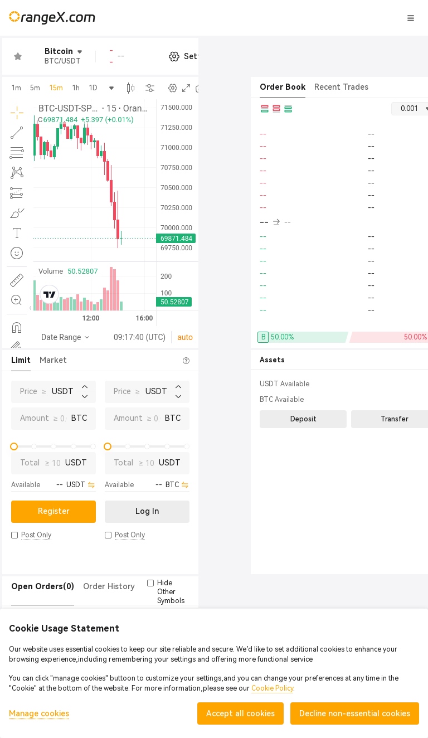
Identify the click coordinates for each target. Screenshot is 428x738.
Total (30, 462)
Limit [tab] (21, 360)
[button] (331, 56)
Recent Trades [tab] (341, 86)
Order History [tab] (109, 586)
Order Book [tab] (282, 86)
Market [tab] (53, 360)
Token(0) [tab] (220, 586)
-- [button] (270, 222)
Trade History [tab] (169, 586)
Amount (34, 418)
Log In (327, 17)
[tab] (42, 587)
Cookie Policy (272, 688)
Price (28, 391)
